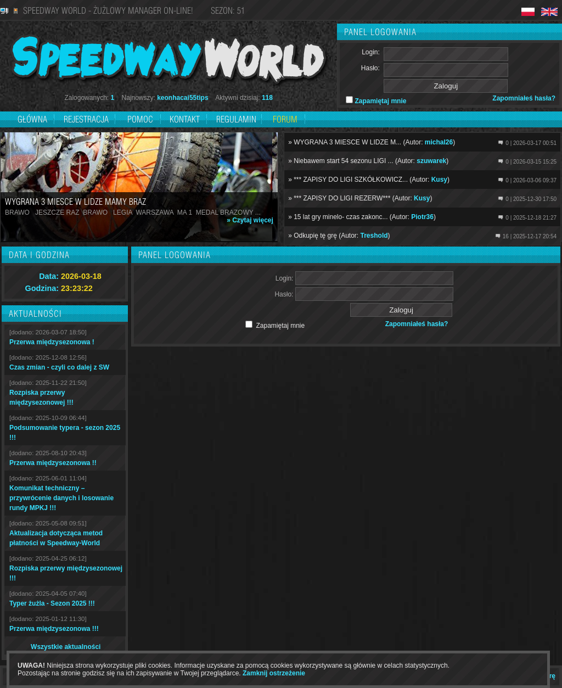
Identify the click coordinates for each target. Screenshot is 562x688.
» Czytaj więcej (250, 220)
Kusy (439, 179)
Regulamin (236, 119)
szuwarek (431, 161)
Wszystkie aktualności (65, 647)
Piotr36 (422, 217)
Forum (285, 119)
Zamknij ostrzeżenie (274, 673)
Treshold (374, 235)
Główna (32, 119)
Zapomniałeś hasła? (523, 98)
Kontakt (185, 119)
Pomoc (140, 119)
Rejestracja (87, 119)
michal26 (439, 142)
